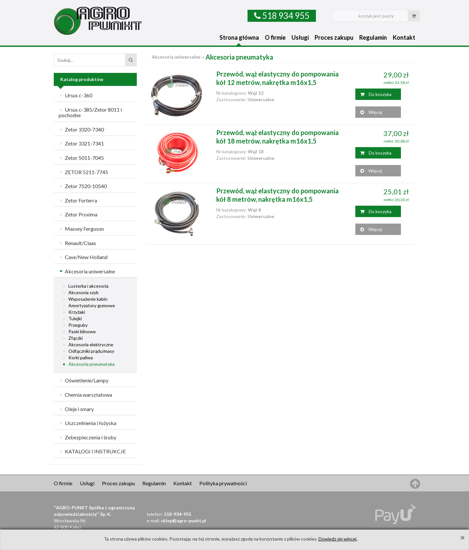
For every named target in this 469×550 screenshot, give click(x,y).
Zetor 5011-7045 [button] (81, 158)
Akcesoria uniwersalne (176, 57)
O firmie (275, 37)
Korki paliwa (80, 357)
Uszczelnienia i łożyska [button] (87, 423)
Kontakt (404, 37)
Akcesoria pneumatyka (91, 364)
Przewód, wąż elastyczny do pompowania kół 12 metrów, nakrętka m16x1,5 (277, 78)
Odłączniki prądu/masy (91, 351)
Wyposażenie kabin (87, 299)
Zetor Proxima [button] (78, 214)
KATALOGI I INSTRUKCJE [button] (92, 451)
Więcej (371, 112)
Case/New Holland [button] (83, 257)
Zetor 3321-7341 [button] (81, 143)
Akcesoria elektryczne (90, 344)
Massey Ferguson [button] (81, 229)
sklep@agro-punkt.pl (183, 520)
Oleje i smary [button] (76, 409)
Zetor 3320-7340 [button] (81, 129)
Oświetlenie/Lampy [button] (83, 380)
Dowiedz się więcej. (338, 539)
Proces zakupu (334, 37)
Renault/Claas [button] (77, 243)
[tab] (95, 95)
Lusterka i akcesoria (88, 286)
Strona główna (239, 37)
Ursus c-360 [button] (75, 95)
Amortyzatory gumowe (91, 305)
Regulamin (373, 37)
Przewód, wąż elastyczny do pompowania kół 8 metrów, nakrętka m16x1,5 (277, 195)
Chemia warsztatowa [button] (85, 395)
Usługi (300, 37)
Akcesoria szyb (83, 292)
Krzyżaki (76, 312)
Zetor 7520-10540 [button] (83, 186)
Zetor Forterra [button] (78, 200)
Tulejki (75, 318)
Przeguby (78, 325)
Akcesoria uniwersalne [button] (87, 271)
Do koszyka (375, 94)
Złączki (75, 338)
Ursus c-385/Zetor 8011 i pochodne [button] (90, 112)
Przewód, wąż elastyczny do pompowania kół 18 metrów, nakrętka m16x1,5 (277, 137)
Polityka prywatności (223, 483)
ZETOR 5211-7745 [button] (83, 172)
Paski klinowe (82, 331)
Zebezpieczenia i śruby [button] (87, 437)
